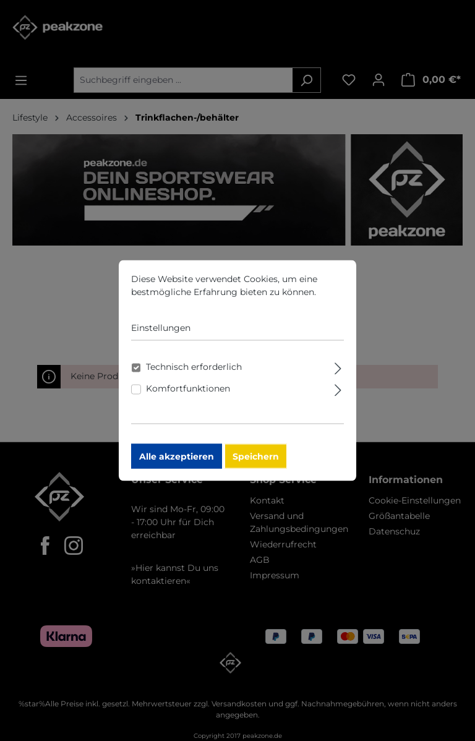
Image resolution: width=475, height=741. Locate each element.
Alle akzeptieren (176, 462)
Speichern (256, 462)
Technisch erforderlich (194, 372)
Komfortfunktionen (188, 394)
